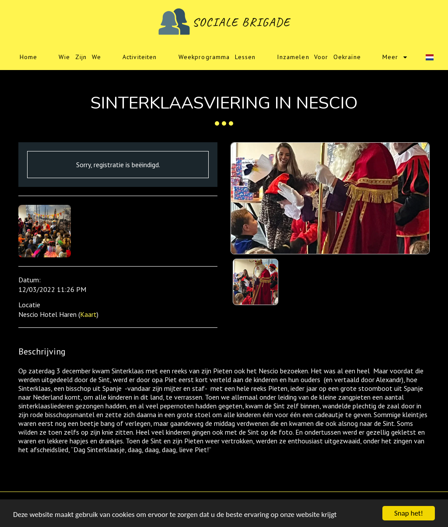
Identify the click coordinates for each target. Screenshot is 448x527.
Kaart (88, 314)
